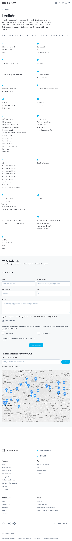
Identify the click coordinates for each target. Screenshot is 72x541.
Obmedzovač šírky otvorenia (10, 127)
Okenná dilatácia (6, 138)
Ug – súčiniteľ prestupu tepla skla (12, 221)
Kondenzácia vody (7, 91)
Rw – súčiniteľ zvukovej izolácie (11, 187)
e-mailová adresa (9, 333)
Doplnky (4, 486)
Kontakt (39, 501)
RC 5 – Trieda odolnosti (9, 176)
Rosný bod (5, 185)
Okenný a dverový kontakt (10, 146)
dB (38, 50)
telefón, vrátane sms (46, 333)
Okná (3, 464)
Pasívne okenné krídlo (44, 122)
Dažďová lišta (41, 47)
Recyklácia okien (7, 182)
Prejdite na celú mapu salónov (11, 366)
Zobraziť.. (4, 340)
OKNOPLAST (6, 498)
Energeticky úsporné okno (10, 63)
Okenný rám (5, 152)
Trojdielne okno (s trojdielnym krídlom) (13, 209)
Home (2, 9)
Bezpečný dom (41, 471)
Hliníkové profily (42, 77)
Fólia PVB (40, 63)
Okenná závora (6, 141)
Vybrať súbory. (10, 320)
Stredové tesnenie (43, 163)
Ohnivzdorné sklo (7, 135)
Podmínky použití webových (46, 508)
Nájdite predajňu (42, 504)
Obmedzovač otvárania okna (10, 125)
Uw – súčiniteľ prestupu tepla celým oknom (15, 223)
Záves (3, 245)
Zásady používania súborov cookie (47, 511)
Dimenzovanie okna (43, 52)
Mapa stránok (37, 538)
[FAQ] (66, 3)
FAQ (38, 467)
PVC (38, 133)
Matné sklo (5, 103)
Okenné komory (6, 144)
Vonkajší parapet (42, 229)
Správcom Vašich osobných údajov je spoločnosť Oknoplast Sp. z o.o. (36, 339)
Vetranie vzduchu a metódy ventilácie (48, 221)
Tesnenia (4, 204)
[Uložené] (63, 3)
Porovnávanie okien (43, 464)
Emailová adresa (42, 279)
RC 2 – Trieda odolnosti (9, 168)
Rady (38, 461)
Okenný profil (6, 149)
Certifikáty (5, 511)
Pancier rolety (41, 119)
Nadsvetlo (40, 103)
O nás (3, 501)
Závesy (4, 248)
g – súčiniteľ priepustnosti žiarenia (12, 75)
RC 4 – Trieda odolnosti (9, 174)
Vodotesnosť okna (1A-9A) (45, 226)
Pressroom (5, 508)
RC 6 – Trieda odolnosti (9, 179)
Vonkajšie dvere (6, 477)
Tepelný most (6, 201)
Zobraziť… (4, 329)
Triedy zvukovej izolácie (9, 207)
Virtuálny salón (6, 504)
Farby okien (5, 489)
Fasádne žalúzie (6, 474)
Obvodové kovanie (7, 130)
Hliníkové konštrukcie (8, 480)
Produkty (5, 461)
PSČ (38, 289)
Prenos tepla (41, 127)
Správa (4, 299)
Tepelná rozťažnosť (7, 198)
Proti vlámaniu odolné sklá (45, 130)
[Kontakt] (59, 3)
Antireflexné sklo (7, 50)
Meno (4, 279)
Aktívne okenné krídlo (8, 47)
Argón (3, 52)
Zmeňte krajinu (62, 523)
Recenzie (4, 514)
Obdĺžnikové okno (7, 119)
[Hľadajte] (56, 3)
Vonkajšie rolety (6, 471)
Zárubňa (4, 240)
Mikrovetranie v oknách (9, 105)
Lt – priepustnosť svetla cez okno (47, 89)
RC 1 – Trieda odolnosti (9, 166)
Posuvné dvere (6, 467)
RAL (3, 163)
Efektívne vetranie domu (9, 483)
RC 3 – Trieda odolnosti (9, 171)
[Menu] (69, 3)
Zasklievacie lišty (7, 243)
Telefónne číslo (6, 289)
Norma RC (40, 105)
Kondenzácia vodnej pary (9, 89)
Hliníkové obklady (43, 75)
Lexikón (39, 474)
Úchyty (39, 198)
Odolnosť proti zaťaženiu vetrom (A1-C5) (14, 133)
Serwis (39, 498)
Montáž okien (6, 108)
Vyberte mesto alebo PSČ (10, 357)
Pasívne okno (41, 125)
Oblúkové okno (6, 122)
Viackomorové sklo (43, 223)
